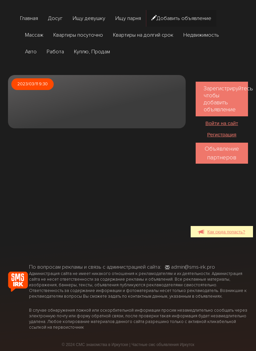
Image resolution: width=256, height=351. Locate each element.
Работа (55, 51)
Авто (31, 51)
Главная (29, 18)
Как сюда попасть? (221, 232)
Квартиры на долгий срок (143, 35)
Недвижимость (201, 35)
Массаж (34, 35)
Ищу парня (128, 18)
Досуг (55, 18)
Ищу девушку (89, 18)
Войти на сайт (221, 123)
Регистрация (221, 134)
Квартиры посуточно (78, 35)
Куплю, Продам (92, 51)
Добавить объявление (181, 18)
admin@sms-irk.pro (190, 267)
